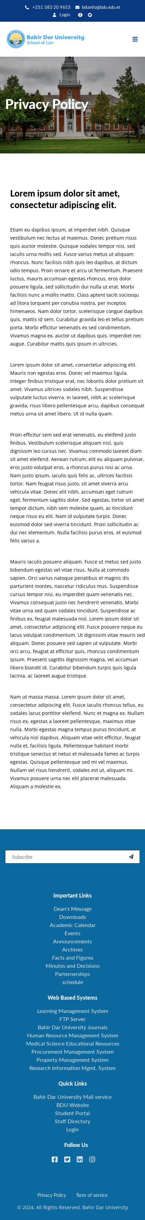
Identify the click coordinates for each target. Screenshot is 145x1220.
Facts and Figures (72, 957)
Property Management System (72, 1059)
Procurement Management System (72, 1051)
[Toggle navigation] (138, 39)
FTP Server (72, 1019)
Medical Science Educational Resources (72, 1043)
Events (72, 933)
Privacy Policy (52, 1195)
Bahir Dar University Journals (72, 1027)
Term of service (91, 1195)
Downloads (72, 916)
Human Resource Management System (72, 1035)
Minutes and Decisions (73, 965)
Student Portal (72, 1113)
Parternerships (72, 974)
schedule (72, 982)
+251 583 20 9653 (48, 7)
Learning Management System (72, 1011)
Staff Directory (72, 1121)
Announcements (72, 941)
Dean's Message (73, 908)
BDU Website (72, 1105)
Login (61, 14)
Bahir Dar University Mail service (72, 1096)
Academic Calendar (73, 925)
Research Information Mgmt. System (72, 1068)
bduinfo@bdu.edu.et (97, 7)
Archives (72, 949)
